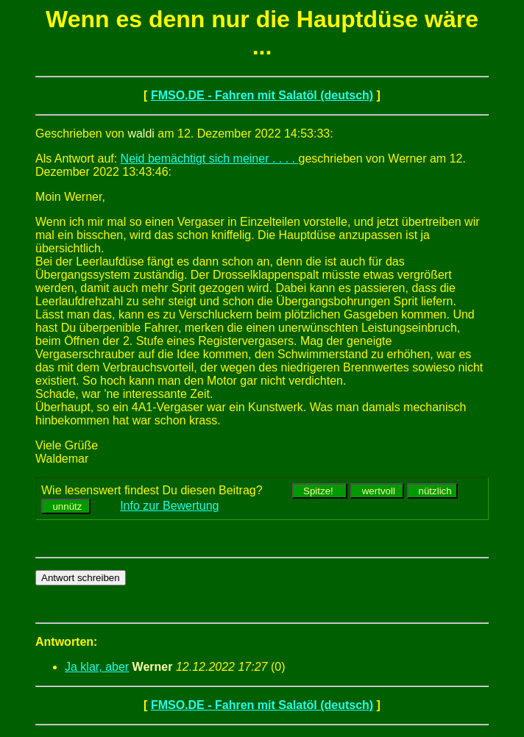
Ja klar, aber (97, 667)
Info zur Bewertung (169, 505)
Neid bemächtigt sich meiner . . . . (210, 158)
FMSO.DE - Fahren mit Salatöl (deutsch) (262, 95)
